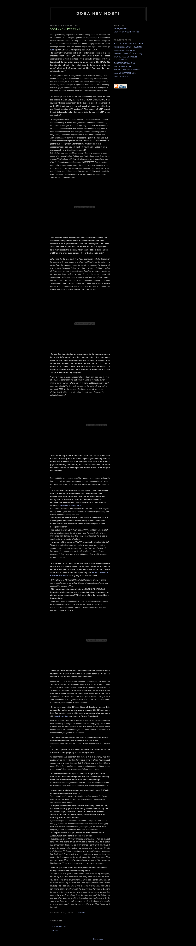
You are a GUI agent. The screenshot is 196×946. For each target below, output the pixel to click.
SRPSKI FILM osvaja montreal (127, 70)
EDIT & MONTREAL (122, 66)
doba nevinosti (98, 13)
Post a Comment (58, 926)
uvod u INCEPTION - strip (125, 73)
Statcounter (98, 939)
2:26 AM (81, 913)
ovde (52, 50)
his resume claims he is (70, 505)
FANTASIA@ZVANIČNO (124, 63)
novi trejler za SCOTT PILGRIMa (128, 47)
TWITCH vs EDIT (121, 76)
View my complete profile (126, 32)
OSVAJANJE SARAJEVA (124, 50)
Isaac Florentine (61, 716)
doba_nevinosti (121, 29)
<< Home (54, 930)
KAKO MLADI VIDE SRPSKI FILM (128, 43)
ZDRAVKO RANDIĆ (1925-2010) (128, 53)
